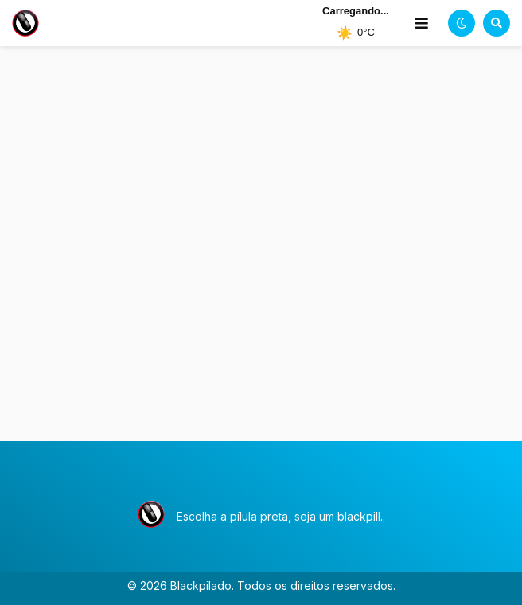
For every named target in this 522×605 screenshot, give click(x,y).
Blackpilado (201, 585)
